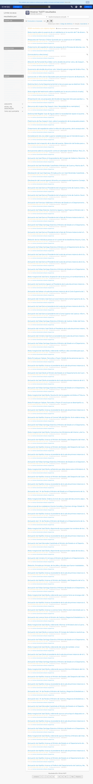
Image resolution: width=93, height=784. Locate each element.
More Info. (68, 2)
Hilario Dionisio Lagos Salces (12, 70)
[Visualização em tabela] (51, 21)
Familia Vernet (8, 68)
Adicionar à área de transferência (87, 32)
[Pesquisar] (36, 7)
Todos (6, 23)
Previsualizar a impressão (34, 21)
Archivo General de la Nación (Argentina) (16, 36)
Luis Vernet (7, 45)
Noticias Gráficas (9, 27)
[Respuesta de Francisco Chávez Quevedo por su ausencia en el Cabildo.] (54, 40)
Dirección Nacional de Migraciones (14, 25)
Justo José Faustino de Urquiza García (15, 55)
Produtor (9, 48)
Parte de (8, 20)
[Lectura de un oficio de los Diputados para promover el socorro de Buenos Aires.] (57, 77)
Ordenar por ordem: (54, 24)
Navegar (17, 6)
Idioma (76, 7)
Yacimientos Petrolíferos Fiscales (13, 100)
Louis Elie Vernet (9, 66)
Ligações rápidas (81, 7)
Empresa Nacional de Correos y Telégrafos (16, 32)
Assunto (8, 104)
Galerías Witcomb (9, 40)
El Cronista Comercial (10, 43)
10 (65, 776)
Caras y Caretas (8, 29)
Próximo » (79, 776)
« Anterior (36, 776)
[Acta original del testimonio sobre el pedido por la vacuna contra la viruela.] (55, 91)
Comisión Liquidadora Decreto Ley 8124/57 (16, 98)
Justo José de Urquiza (10, 34)
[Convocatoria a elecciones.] (38, 54)
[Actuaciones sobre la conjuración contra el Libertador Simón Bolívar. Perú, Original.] (59, 151)
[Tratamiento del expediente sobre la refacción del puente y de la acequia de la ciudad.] (60, 128)
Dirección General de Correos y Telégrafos (16, 53)
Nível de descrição (9, 108)
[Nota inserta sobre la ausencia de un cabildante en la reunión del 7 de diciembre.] (58, 32)
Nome (6, 76)
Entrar (87, 6)
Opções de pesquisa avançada (57, 17)
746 (72, 776)
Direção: (77, 24)
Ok (87, 2)
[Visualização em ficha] (47, 21)
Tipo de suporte (11, 111)
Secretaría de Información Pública (14, 38)
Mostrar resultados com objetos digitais (67, 28)
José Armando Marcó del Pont (13, 92)
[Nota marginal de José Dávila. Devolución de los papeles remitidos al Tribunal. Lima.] (59, 395)
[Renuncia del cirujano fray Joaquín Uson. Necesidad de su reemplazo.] (54, 106)
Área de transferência (71, 7)
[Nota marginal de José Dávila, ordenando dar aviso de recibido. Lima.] (53, 647)
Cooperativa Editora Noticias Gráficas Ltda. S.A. (18, 81)
